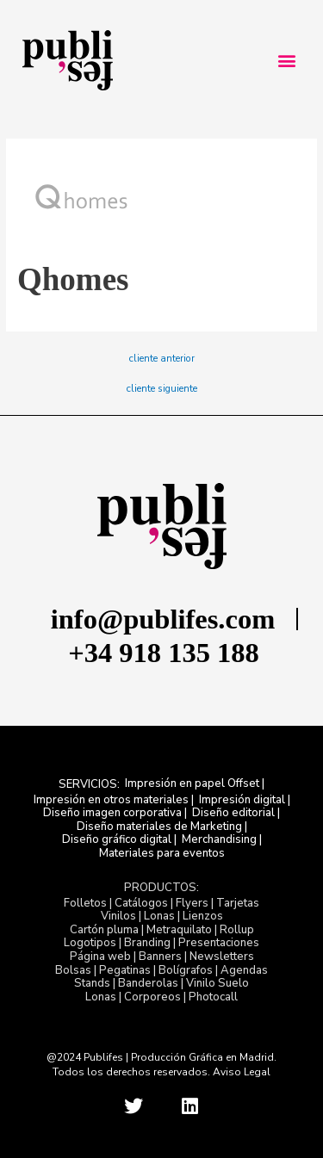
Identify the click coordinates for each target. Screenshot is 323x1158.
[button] (286, 60)
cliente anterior (162, 359)
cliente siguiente (162, 389)
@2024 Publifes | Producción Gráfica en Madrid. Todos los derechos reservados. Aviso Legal (161, 1064)
